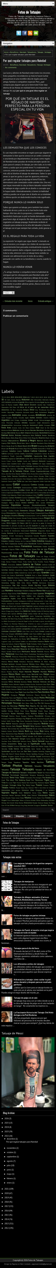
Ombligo (13, 687)
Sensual (41, 741)
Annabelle (31, 415)
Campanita (38, 454)
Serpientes (12, 744)
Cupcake (47, 498)
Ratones (36, 721)
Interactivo (10, 604)
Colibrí (42, 481)
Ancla (32, 412)
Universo (25, 790)
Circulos (52, 476)
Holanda (17, 588)
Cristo (3, 495)
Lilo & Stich (34, 631)
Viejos (22, 798)
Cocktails (4, 481)
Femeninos (26, 546)
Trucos (18, 788)
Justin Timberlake (36, 616)
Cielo (9, 476)
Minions (17, 667)
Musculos (4, 674)
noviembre (11, 1148)
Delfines (31, 503)
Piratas (42, 708)
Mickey (31, 664)
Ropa (16, 734)
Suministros (46, 756)
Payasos (19, 698)
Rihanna (29, 728)
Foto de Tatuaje (43, 552)
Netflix (4, 679)
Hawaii (32, 580)
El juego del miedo (45, 526)
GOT (34, 573)
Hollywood (24, 588)
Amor (32, 409)
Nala (41, 674)
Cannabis (19, 456)
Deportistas (16, 505)
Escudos (36, 536)
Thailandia (28, 778)
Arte (53, 420)
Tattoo (50, 762)
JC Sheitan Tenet (38, 609)
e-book (34, 521)
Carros (14, 461)
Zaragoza (36, 805)
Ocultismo (39, 684)
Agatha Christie (34, 402)
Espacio (43, 536)
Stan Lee (20, 751)
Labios (52, 624)
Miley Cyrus (45, 664)
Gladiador (4, 573)
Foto (27, 552)
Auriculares (17, 425)
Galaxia (19, 564)
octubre (10, 1152)
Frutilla (40, 562)
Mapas (9, 649)
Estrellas (41, 541)
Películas (50, 697)
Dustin (28, 521)
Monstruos (26, 669)
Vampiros (27, 793)
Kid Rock (11, 619)
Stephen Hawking (38, 751)
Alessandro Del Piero (8, 407)
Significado (35, 743)
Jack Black (9, 606)
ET (54, 541)
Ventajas (48, 52)
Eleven (48, 531)
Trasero (39, 785)
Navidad (23, 52)
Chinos (23, 474)
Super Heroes (15, 759)
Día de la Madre (22, 508)
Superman (26, 759)
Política (34, 713)
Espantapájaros (16, 539)
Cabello (19, 451)
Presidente (39, 716)
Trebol (52, 785)
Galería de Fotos (32, 564)
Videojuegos (43, 795)
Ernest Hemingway (16, 536)
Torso (52, 782)
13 (5, 397)
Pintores (16, 708)
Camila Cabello (19, 454)
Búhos (35, 448)
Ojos (48, 684)
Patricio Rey (45, 695)
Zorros (50, 805)
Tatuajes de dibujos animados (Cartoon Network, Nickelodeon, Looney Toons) (31, 898)
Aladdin (15, 405)
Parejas (22, 695)
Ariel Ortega (14, 420)
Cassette (14, 464)
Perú (23, 703)
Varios (45, 792)
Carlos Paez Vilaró (31, 459)
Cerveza (35, 466)
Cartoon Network (39, 461)
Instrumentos (6, 601)
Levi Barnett (50, 629)
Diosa (28, 513)
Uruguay (39, 790)
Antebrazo (41, 414)
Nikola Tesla (50, 679)
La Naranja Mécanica (17, 624)
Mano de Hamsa (42, 646)
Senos (34, 741)
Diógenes (20, 513)
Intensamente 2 (39, 601)
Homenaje (18, 590)
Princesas (4, 719)
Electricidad (25, 531)
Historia (51, 585)
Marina (46, 651)
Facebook (32, 543)
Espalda (5, 538)
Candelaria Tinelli (7, 456)
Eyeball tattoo (23, 544)
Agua (42, 402)
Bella (32, 435)
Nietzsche (28, 679)
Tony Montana (39, 783)
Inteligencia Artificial (26, 601)
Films (17, 549)
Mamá (3, 646)
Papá (20, 692)
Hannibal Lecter (40, 578)
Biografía (35, 438)
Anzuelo (21, 418)
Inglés (13, 598)
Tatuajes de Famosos (10, 772)
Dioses (32, 513)
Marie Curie (16, 651)
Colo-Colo (47, 481)
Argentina (5, 420)
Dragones (5, 520)
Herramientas (6, 585)
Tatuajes (28, 769)
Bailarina (4, 430)
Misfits (28, 667)
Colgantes (36, 481)
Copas (35, 487)
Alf (18, 407)
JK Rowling (45, 611)
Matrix (12, 659)
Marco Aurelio (6, 651)
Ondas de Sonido (22, 687)
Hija (13, 585)
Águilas (47, 402)
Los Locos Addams (45, 636)
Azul (37, 427)
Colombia (9, 485)
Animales (16, 414)
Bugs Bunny (28, 448)
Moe (9, 669)
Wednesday (44, 800)
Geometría (18, 570)
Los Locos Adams (32, 636)
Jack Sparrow (27, 606)
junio (9, 1169)
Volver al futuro (25, 800)
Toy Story (26, 785)
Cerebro (22, 466)
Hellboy (12, 583)
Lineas (41, 631)
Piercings (14, 706)
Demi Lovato (40, 503)
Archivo (32, 816)
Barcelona (11, 433)
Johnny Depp (22, 613)
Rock (27, 731)
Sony (43, 749)
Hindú (30, 585)
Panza (12, 692)
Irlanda (33, 604)
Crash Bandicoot (49, 490)
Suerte (17, 756)
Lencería (40, 626)
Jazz (30, 609)
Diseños (14, 515)
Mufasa (15, 672)
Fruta (35, 562)
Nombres (24, 682)
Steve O (11, 754)
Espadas (51, 536)
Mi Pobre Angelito (48, 662)
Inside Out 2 (40, 599)
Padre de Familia (28, 689)
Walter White (35, 800)
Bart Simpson (26, 433)
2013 (12, 397)
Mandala (16, 646)
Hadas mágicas (7, 578)
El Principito (32, 528)
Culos (42, 498)
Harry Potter (24, 580)
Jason (27, 609)
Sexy (20, 743)
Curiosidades (6, 500)
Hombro (9, 590)
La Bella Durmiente (8, 621)
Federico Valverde (7, 546)
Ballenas (16, 430)
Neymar (10, 679)
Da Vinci (16, 500)
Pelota (7, 700)
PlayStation (5, 713)
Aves (9, 427)
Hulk (19, 593)
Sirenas (16, 746)
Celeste (4, 466)
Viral (53, 798)
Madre (47, 641)
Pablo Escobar (6, 689)
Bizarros (42, 438)
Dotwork (35, 518)
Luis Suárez (16, 641)
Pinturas (24, 708)
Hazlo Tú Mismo (42, 580)
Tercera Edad (50, 775)
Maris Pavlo (19, 654)
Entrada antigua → (46, 301)
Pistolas (10, 711)
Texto (22, 777)
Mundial (43, 671)
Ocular (33, 684)
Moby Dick (46, 667)
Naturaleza (26, 677)
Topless (47, 783)
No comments (11, 67)
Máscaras (15, 657)
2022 (37, 397)
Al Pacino (9, 405)
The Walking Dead (22, 780)
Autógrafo (25, 425)
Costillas (21, 490)
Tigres (46, 780)
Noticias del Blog (47, 682)
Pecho (42, 697)
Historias (5, 588)
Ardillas (52, 418)
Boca (19, 443)
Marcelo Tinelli (49, 649)
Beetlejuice (26, 435)
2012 (6, 1228)
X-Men (12, 805)
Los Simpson (32, 639)
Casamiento (51, 461)
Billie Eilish (27, 438)
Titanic (19, 783)
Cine (47, 476)
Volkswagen (15, 800)
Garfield (26, 567)
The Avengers (37, 778)
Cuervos (24, 498)
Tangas (3, 762)
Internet (17, 604)
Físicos (34, 549)
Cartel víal (27, 461)
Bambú (27, 430)
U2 (47, 788)
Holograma (33, 588)
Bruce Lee (4, 448)
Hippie (44, 585)
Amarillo (19, 410)
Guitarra (28, 575)
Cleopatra (29, 479)
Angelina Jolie (6, 415)
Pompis (41, 713)
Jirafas (39, 611)
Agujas (52, 402)
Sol (21, 749)
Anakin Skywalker (7, 412)
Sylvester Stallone (37, 759)
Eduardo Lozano (43, 521)
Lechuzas (23, 626)
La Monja (4, 624)
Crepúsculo (9, 493)
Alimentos (5, 410)
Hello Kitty (21, 583)
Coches (46, 479)
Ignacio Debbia (32, 593)
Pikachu (33, 706)
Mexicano (30, 662)
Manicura (31, 646)
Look (53, 634)
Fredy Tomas (5, 562)
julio (9, 1165)
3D (2, 399)
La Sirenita (29, 624)
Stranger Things (43, 754)
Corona (52, 487)
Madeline (40, 641)
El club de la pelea (37, 523)
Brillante (51, 446)
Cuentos (47, 495)
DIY (38, 516)
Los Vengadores (44, 639)
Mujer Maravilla (25, 671)
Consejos (17, 487)
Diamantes (24, 510)
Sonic (33, 749)
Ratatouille (29, 721)
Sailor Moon (10, 736)
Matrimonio (5, 659)
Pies (27, 706)
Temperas (33, 775)
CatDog (28, 464)
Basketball (43, 433)
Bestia (8, 438)
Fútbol (4, 564)
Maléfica (52, 644)
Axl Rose (26, 428)
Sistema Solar (25, 746)
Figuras (11, 549)
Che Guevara (11, 469)
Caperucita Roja (40, 456)
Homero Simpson (29, 590)
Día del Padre (44, 508)
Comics (34, 484)
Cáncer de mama (48, 454)
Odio (44, 684)
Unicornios (5, 790)
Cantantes (28, 456)
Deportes (5, 505)
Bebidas (18, 435)
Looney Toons (7, 636)
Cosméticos (13, 490)
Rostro (39, 733)
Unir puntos (15, 790)
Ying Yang (24, 805)
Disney (21, 515)
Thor (32, 780)
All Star (13, 410)
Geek (52, 567)
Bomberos (40, 443)
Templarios (40, 775)
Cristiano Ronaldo (27, 493)
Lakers (17, 626)
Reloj (32, 726)
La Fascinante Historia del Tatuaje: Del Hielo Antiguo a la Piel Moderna (33, 1013)
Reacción (52, 721)
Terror (11, 777)
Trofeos (12, 788)
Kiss (23, 619)
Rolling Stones (50, 731)
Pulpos (28, 718)
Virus (9, 800)
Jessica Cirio (19, 611)
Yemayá (17, 805)
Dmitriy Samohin (48, 515)
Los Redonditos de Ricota (17, 639)
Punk (39, 719)
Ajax (2, 405)
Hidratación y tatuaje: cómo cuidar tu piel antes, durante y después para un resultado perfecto (32, 982)
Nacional (35, 674)
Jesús (25, 611)
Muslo (17, 674)
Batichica (51, 433)
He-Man (52, 580)
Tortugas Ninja (15, 785)
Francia (52, 556)
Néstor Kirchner (49, 677)
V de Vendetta (49, 790)
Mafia (39, 644)
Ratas (22, 721)
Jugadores (24, 616)
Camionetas (29, 454)
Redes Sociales (6, 726)
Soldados (27, 749)
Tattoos (28, 765)
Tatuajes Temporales (28, 772)
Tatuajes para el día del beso (26, 948)
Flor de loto (42, 549)
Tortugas (5, 785)
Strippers (11, 756)
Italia (3, 606)
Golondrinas (23, 573)
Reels (14, 726)
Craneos (40, 490)
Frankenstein (14, 559)
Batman (4, 435)
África (27, 402)
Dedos (24, 503)
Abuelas (52, 400)
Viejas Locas (15, 798)
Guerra (12, 575)
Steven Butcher (20, 754)
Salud (24, 736)
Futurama (11, 565)
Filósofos (23, 549)
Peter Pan (33, 703)
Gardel (21, 567)
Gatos (31, 567)
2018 (6, 1202)
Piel (8, 706)
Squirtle (13, 751)
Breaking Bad (42, 446)
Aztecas (32, 428)
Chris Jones (39, 474)
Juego (3, 616)
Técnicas (5, 775)
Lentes (13, 629)
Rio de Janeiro (38, 729)
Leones (19, 629)
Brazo (34, 445)
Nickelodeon (19, 679)
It (54, 603)
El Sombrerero (15, 531)
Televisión (24, 775)
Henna (28, 583)
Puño (43, 719)
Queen (47, 719)
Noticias (36, 682)
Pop (46, 713)
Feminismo (37, 546)
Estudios (48, 541)
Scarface (4, 741)
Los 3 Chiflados (19, 636)
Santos (38, 739)
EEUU (9, 523)
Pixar (22, 711)
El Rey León (41, 528)
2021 (6, 1189)
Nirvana (17, 682)
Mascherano (32, 657)
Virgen (4, 800)
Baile (10, 430)
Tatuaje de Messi (12, 1033)
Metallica (22, 662)
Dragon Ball (49, 518)
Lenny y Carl (5, 629)
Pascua (37, 695)
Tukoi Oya (24, 788)
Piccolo (3, 706)
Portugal (4, 716)
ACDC (3, 402)
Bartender (35, 433)
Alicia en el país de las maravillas (34, 407)
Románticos (10, 734)
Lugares (4, 641)
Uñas (32, 790)
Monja (13, 669)
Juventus (47, 616)
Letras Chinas (40, 629)
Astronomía (46, 423)
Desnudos (5, 508)
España (25, 538)
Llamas (26, 634)
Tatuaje (40, 52)
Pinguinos (51, 706)
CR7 (35, 490)
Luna (23, 641)
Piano (53, 703)
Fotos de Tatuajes (29, 12)
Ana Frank (51, 410)
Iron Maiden (41, 604)
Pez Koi (41, 703)
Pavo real (12, 698)
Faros (53, 544)
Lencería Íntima (49, 626)
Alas (21, 404)
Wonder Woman (37, 803)
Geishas (4, 570)
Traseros (46, 785)
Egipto (14, 523)
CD (40, 464)
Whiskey (52, 800)
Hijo (18, 585)
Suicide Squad (35, 756)
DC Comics (50, 500)
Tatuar (39, 772)
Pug (24, 719)
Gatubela (38, 567)
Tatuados (5, 770)
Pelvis (18, 700)
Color (16, 484)
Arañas (32, 417)
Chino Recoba (15, 474)
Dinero (3, 513)
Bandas (33, 430)
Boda (23, 443)
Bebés (11, 435)
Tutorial (31, 788)
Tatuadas (38, 766)
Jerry (12, 611)
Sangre (22, 739)
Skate (33, 746)
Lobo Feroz (33, 634)
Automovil (34, 425)
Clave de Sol (12, 479)
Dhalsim (13, 508)
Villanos (27, 797)
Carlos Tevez (43, 459)
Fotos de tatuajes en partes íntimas (29, 915)
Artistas (25, 423)
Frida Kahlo (27, 562)
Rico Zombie (21, 729)
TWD (36, 788)
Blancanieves (13, 440)
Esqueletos (43, 538)
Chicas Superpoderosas (39, 471)
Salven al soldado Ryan (46, 736)
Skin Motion (39, 746)
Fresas (20, 562)
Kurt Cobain (50, 619)
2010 (8, 397)
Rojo (42, 731)
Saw (53, 739)
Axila (20, 428)
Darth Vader (31, 500)
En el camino (19, 533)
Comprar (47, 485)
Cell (9, 466)
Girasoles (48, 570)
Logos (48, 634)
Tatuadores (31, 52)
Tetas (17, 777)
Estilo (34, 541)
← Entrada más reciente (12, 301)
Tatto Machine (37, 762)
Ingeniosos (50, 596)
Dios (24, 513)
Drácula (41, 518)
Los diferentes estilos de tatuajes (29, 964)
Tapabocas (17, 762)
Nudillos (4, 684)
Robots (21, 731)
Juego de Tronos (13, 616)
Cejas (43, 464)
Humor (24, 593)
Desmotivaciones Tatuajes (43, 505)
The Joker (10, 780)
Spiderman (5, 751)
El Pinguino (15, 528)
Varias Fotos (36, 793)
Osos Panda (42, 687)
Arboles (39, 417)
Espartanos (33, 539)
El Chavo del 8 (23, 523)
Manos (52, 646)
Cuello (40, 495)
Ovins (48, 687)
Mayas (27, 659)
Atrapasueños (7, 425)
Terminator (5, 778)
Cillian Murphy (39, 476)
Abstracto (45, 400)
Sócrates (4, 749)
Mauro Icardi (19, 659)
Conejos (9, 488)
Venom (11, 795)
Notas (29, 682)
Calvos (4, 453)
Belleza (38, 435)
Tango (10, 762)
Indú (34, 596)
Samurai (4, 739)
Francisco (4, 559)
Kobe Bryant (30, 619)
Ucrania (52, 788)
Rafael (3, 721)
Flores (51, 548)
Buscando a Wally (44, 448)
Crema (3, 493)
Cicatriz (52, 474)
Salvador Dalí (32, 736)
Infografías (40, 596)
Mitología (35, 666)
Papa (16, 692)
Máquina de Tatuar (27, 649)
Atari (53, 423)
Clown (35, 479)
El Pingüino (23, 528)
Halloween (30, 578)
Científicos (23, 476)
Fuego (52, 562)
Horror (39, 590)
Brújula (11, 448)
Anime (24, 415)
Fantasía (46, 543)
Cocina (52, 479)
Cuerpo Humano (15, 497)
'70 (2, 397)
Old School (5, 687)
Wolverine (28, 803)
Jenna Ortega (6, 611)
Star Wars (28, 751)
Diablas (11, 511)
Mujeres (36, 671)
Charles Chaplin (44, 466)
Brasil (20, 446)
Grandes (45, 572)
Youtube (30, 805)
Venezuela (4, 795)
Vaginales (5, 792)
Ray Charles (44, 721)
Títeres (24, 783)
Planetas (33, 711)
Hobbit (11, 588)
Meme (52, 659)
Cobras (41, 479)
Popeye (52, 713)
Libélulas (5, 631)
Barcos (18, 433)
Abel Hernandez (35, 400)
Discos (46, 513)
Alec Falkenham (49, 405)
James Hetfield (50, 606)
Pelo (2, 700)
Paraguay (14, 695)
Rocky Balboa (34, 731)
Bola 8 (28, 443)
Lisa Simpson (9, 634)
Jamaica (41, 606)
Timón (52, 780)
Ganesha (15, 567)
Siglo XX (26, 744)
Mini (12, 666)
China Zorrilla (6, 474)
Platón (40, 711)
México (37, 661)
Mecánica (33, 659)
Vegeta (52, 793)
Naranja (12, 677)
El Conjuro (48, 523)
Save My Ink (46, 739)
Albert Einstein (30, 405)
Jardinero (14, 609)
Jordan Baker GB (34, 614)
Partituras (29, 695)
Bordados (51, 443)
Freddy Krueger (48, 559)
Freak (28, 559)
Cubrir (35, 495)
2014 (16, 397)
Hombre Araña (43, 588)
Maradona (40, 649)
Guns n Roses (37, 575)
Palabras (45, 689)
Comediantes (25, 485)
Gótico (38, 573)
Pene (23, 700)
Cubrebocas (28, 495)
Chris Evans (31, 474)
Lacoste (4, 626)
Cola (19, 481)
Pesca (27, 703)
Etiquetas (20, 816)
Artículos (17, 423)
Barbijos (4, 433)
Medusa (39, 659)
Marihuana (26, 651)
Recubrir (52, 724)
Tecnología (14, 775)
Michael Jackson (8, 664)
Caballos (12, 451)
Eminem (10, 533)
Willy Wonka (19, 803)
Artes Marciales (7, 423)
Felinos (17, 546)
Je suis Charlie (50, 609)
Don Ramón (17, 518)
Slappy (46, 746)
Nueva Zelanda (14, 684)
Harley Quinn (12, 580)
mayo (9, 1174)
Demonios (50, 503)
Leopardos (26, 629)
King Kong (18, 619)
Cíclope (3, 476)
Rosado (21, 734)
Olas (53, 684)
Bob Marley (11, 443)
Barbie (52, 430)
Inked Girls (21, 599)
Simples (10, 746)
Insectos (30, 598)
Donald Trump (26, 518)
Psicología (19, 719)
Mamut (9, 646)
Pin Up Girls (42, 706)
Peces (36, 698)
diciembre (11, 1139)
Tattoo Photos (11, 766)
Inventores (25, 603)
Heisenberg (5, 583)
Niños (11, 682)
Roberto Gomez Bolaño (9, 731)
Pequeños (36, 700)
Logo (44, 634)
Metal (16, 661)
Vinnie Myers (36, 798)
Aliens (52, 407)
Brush (17, 448)
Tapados (25, 762)
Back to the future (47, 428)
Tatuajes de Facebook (45, 770)
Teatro (52, 773)
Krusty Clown (40, 619)
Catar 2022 (21, 464)
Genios (11, 570)
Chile (52, 471)
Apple (27, 418)
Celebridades (50, 464)
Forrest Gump (18, 553)
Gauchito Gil (46, 567)
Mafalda (34, 644)
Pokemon (20, 713)
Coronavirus (5, 490)
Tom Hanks (30, 783)
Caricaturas (20, 458)
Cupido (52, 498)
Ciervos (30, 476)
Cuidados (31, 497)
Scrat (9, 741)
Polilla (27, 713)
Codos (14, 481)
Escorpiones (28, 536)
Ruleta (44, 734)
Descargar (26, 505)
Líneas (47, 631)
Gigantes (39, 569)
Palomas (52, 689)
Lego (35, 626)
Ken (53, 616)
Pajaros (38, 689)
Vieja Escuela (6, 798)
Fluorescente (6, 553)
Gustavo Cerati (48, 575)
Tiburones (39, 780)
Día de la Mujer (33, 508)
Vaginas (14, 792)
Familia (40, 544)
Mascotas (40, 656)
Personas (17, 703)
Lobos (39, 634)
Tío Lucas (9, 783)
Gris (8, 575)
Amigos (26, 410)
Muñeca (51, 671)
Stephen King (50, 751)
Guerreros (20, 575)
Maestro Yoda (25, 644)
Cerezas (29, 466)
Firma (29, 549)
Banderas (40, 430)
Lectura (30, 626)
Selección (16, 741)
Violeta (48, 798)
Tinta (3, 782)
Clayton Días (21, 479)
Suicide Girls (24, 756)
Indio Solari (21, 596)
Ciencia (15, 476)
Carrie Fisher (6, 461)
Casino (3, 464)
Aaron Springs (16, 400)
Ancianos (26, 412)
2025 (6, 1123)
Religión (26, 726)
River (52, 728)
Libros (19, 631)
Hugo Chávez (12, 593)
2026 (49, 397)
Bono (46, 443)
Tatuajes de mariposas (24, 881)
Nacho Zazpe (26, 674)
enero (9, 1182)
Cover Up (29, 490)
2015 (20, 397)
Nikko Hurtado (38, 679)
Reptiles (44, 726)
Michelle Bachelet (22, 664)
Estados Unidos (7, 541)
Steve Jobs (4, 754)
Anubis (15, 418)
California (51, 451)
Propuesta (11, 719)
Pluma (13, 713)
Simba (43, 744)
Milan (37, 664)
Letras (33, 629)
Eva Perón (5, 544)
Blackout (4, 441)
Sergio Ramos (50, 741)
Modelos (4, 669)
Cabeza (26, 451)
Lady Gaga (10, 626)
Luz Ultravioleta (31, 641)
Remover (38, 726)
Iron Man (49, 604)
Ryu (48, 734)
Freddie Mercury (35, 559)
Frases (22, 559)
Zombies (43, 805)
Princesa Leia (50, 716)
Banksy (47, 430)
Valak (20, 793)
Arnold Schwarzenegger (42, 420)
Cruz (19, 495)
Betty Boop (14, 438)
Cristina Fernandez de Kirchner (44, 493)
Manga (23, 646)
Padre (19, 689)
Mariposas (10, 654)
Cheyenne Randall (42, 469)
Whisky (3, 803)
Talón (53, 759)
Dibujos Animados (45, 510)
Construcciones (27, 488)
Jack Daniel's (17, 606)
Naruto (18, 677)
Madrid (16, 644)
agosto (10, 1161)
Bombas (33, 443)
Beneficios (14, 52)
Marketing (40, 654)
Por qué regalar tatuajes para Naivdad (24, 60)
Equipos (4, 536)
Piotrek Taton (33, 708)
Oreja (31, 687)
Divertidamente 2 (30, 516)
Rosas (33, 733)
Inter (47, 601)
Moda (52, 666)
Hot (43, 590)
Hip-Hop (37, 585)
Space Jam (51, 749)
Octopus (27, 684)
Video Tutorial (32, 795)
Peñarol (28, 700)
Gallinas (44, 565)
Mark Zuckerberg (30, 654)
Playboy (52, 711)
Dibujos (32, 510)
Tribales (4, 787)
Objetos (22, 684)
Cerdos (18, 466)
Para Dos (33, 692)
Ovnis (53, 687)
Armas (30, 420)
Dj (40, 516)
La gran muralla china (47, 621)
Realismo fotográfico (33, 724)
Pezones (47, 703)
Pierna (22, 705)
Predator (31, 716)
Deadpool (4, 503)
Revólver (4, 729)
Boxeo (8, 446)
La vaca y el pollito (41, 624)
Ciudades (4, 479)
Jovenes (52, 614)
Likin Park (25, 631)
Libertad (12, 631)
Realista (45, 723)
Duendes (13, 521)
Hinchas (24, 585)
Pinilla (3, 708)
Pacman (14, 689)
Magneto (45, 644)
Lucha (52, 639)
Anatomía (18, 412)
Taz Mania (46, 773)
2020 (6, 1193)
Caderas (33, 451)
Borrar (3, 446)
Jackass (35, 606)
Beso (3, 438)
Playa (46, 711)
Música (11, 674)
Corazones (43, 487)
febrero (10, 1178)
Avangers (47, 425)
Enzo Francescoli (49, 533)
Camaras (10, 454)
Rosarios (27, 734)
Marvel (8, 656)
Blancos (40, 440)
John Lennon (12, 614)
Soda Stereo (14, 749)
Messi (10, 661)
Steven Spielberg (31, 754)
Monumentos (36, 669)
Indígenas (12, 596)
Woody (46, 803)
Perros (52, 700)
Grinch (3, 575)
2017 (29, 397)
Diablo (16, 511)
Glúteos (11, 573)
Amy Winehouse (40, 410)
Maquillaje (16, 649)
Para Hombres (44, 692)
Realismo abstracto (18, 724)
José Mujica (45, 614)
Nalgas (46, 674)
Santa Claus (30, 739)
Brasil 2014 (27, 446)
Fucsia (46, 562)
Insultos (15, 601)
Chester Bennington (25, 469)
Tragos (33, 785)
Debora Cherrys (14, 503)
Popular (7, 816)
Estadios (52, 539)
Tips (14, 782)
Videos (52, 795)
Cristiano (17, 492)
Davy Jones (41, 500)
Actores (8, 402)
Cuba (23, 495)
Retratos (51, 726)
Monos (19, 669)
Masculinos (50, 656)
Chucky (46, 474)
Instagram (51, 599)
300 (53, 397)
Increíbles (4, 596)
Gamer (9, 567)
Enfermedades (36, 533)
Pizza (27, 711)
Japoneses (5, 608)
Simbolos (51, 744)
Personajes (6, 702)
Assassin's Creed (34, 423)
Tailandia (47, 759)
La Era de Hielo (33, 621)
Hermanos (51, 583)
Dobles (4, 518)
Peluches (13, 700)
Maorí (3, 649)
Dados (22, 500)
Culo (38, 497)
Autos (41, 425)
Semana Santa (26, 741)
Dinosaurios (11, 513)
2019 (33, 397)
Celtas (13, 466)
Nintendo (4, 682)
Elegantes (41, 531)
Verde (24, 795)
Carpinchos (51, 459)
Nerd (40, 677)
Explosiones (13, 544)
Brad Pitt (14, 446)
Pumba (34, 719)
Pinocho (9, 708)
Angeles (51, 412)
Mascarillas (23, 657)
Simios (4, 746)
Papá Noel (26, 692)
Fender (45, 546)
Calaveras (42, 451)
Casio (8, 464)
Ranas (13, 721)
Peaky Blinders (28, 698)
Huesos (48, 591)
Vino (43, 798)
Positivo (11, 716)
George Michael (28, 570)
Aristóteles (23, 420)
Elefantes (33, 531)
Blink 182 (47, 441)
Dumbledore (21, 521)
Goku (16, 573)
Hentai (35, 583)
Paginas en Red (17, 1264)
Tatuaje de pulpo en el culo (25, 998)
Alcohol (39, 405)
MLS (40, 667)
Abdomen (26, 399)
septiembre (11, 1156)
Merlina (4, 662)
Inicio (6, 52)
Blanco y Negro (28, 440)
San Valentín (13, 739)
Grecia (52, 573)
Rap (17, 721)
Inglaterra (5, 598)
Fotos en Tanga (42, 556)
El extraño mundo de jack (19, 526)
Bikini (21, 438)
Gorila (30, 573)
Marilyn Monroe (37, 651)
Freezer (14, 562)
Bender (44, 435)
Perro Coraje (44, 700)
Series (4, 744)
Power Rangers (21, 716)
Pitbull (16, 711)
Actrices (14, 402)
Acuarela (20, 402)
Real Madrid (6, 723)
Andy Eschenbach (41, 412)
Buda (21, 448)
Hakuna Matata (20, 578)
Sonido (38, 749)
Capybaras (11, 459)
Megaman (46, 659)
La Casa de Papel (21, 621)
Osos (35, 687)
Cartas (19, 461)
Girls (53, 570)
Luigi (9, 641)
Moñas (43, 669)
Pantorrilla (5, 692)
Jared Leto (21, 609)
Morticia (49, 669)
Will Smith (10, 803)
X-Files (7, 805)
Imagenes (50, 593)
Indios (29, 596)
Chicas (26, 471)
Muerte (9, 672)
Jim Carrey (32, 611)
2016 (25, 397)
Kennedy (4, 619)
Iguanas (41, 593)
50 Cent (7, 400)
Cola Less (25, 481)
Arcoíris (45, 418)
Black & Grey (50, 438)
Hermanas (42, 583)
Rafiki (9, 721)
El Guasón (33, 526)
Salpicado (18, 736)
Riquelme (46, 729)
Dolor (10, 518)
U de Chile (42, 788)
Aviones (14, 428)
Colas (30, 481)
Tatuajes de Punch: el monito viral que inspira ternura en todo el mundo (34, 931)
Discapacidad (39, 513)
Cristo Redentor (12, 495)
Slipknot (52, 746)
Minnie (23, 666)
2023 (41, 397)
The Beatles (47, 777)
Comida (41, 485)
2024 (45, 397)
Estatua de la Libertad (23, 541)
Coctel (10, 481)
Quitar (52, 719)
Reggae (19, 726)
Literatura (19, 634)
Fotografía (5, 556)
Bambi (22, 430)
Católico (35, 463)
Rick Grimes (12, 729)
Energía (27, 533)
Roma (3, 734)
